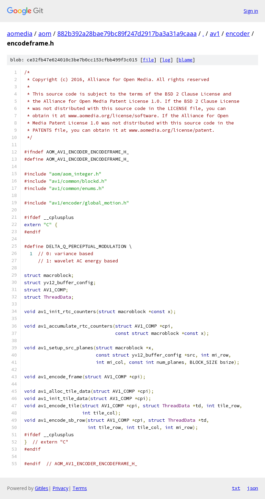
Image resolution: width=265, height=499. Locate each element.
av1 (215, 33)
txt (236, 488)
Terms (79, 488)
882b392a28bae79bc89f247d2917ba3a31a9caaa (127, 33)
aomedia (19, 33)
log (166, 60)
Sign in (251, 11)
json (252, 488)
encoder (238, 33)
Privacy (60, 488)
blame (186, 60)
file (148, 60)
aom (44, 33)
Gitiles (41, 488)
